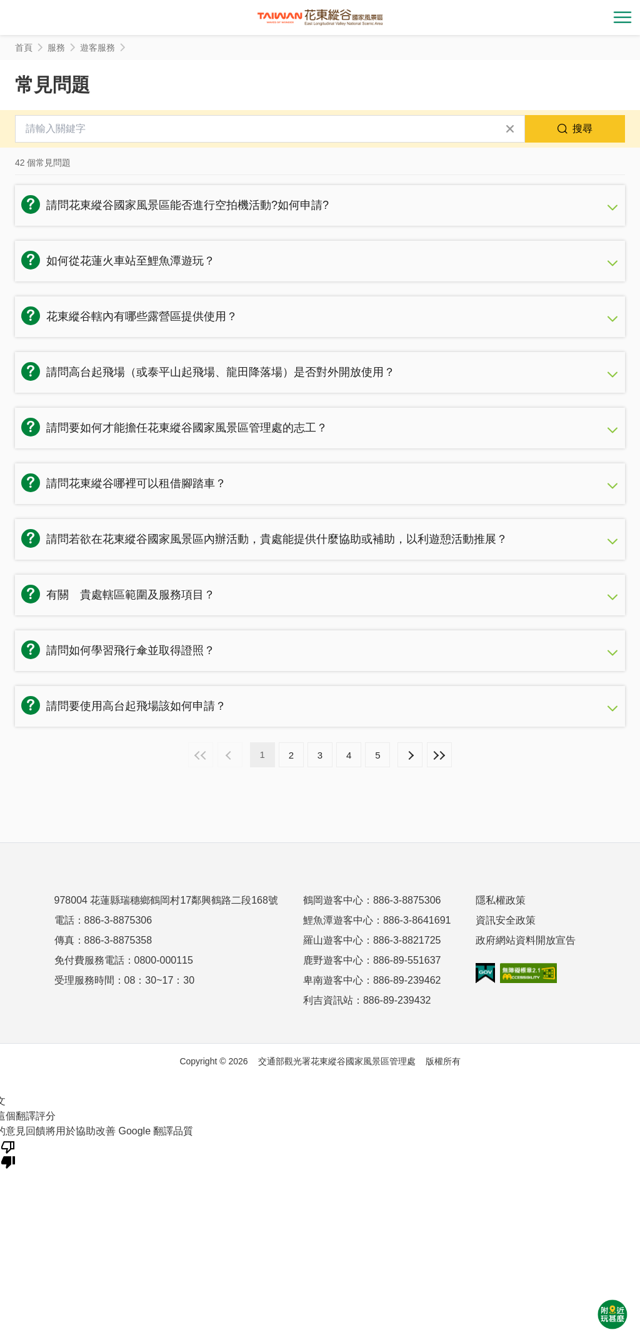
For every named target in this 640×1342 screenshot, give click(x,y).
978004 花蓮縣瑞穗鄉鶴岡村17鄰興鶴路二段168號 (166, 900)
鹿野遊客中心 (333, 960)
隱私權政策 (501, 900)
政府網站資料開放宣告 (526, 940)
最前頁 (200, 754)
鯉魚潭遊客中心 (338, 920)
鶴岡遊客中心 (333, 900)
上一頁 (230, 754)
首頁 (23, 48)
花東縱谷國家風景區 (320, 17)
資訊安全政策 (506, 920)
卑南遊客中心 (333, 980)
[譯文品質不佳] (8, 1154)
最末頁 (439, 754)
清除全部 (510, 129)
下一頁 (410, 754)
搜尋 (582, 128)
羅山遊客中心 (333, 940)
